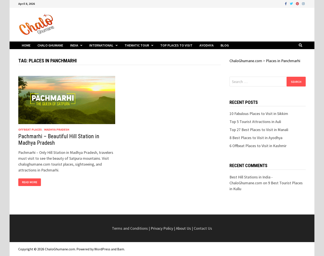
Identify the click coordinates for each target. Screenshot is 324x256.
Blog (225, 45)
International (101, 45)
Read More (29, 182)
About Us (183, 228)
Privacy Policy (162, 228)
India (74, 45)
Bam (120, 249)
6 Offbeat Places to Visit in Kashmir (258, 145)
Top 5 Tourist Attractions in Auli (255, 121)
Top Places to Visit (176, 45)
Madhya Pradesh (56, 129)
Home (26, 45)
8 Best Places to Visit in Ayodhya (256, 137)
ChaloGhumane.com (60, 249)
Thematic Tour (137, 45)
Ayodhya (206, 45)
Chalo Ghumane (50, 45)
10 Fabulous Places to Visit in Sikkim (259, 113)
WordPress (102, 249)
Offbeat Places (30, 129)
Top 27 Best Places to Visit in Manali (259, 129)
